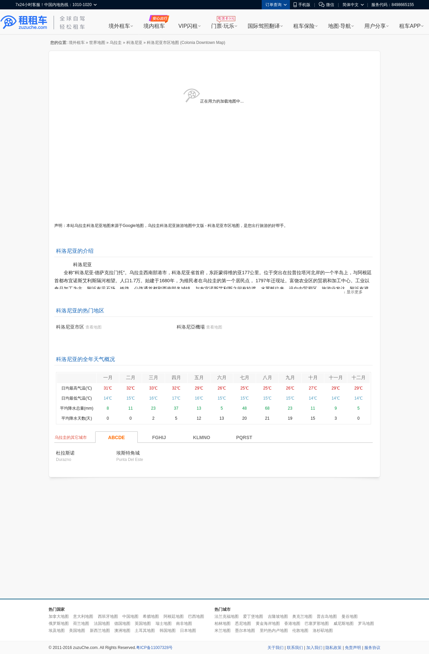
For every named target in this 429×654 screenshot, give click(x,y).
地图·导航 (339, 26)
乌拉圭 (116, 42)
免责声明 (353, 647)
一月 (108, 377)
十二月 (359, 377)
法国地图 (102, 623)
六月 (222, 377)
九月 (290, 377)
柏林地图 (222, 623)
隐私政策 (333, 647)
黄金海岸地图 (268, 623)
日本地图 (188, 630)
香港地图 (292, 623)
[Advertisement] (180, 538)
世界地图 (97, 42)
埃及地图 (57, 630)
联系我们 (295, 647)
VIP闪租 (188, 26)
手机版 (302, 4)
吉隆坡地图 (278, 616)
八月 (267, 377)
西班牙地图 (108, 616)
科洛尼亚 (134, 42)
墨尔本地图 (245, 630)
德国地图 (122, 623)
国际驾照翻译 (264, 26)
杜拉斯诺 (65, 453)
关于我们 (275, 647)
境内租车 (154, 26)
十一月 (336, 377)
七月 (244, 377)
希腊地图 (151, 616)
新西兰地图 (100, 630)
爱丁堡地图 (253, 616)
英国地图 (143, 623)
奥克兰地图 (302, 616)
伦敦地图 (300, 630)
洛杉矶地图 (323, 630)
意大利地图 (83, 616)
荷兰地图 (81, 623)
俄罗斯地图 (59, 623)
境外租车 (119, 26)
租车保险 (304, 26)
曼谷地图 (350, 616)
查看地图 (93, 327)
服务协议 (372, 647)
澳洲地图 (122, 630)
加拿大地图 (59, 616)
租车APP (410, 26)
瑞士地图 (164, 623)
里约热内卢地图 (274, 630)
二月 (130, 377)
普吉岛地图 (327, 616)
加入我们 (314, 647)
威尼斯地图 (343, 623)
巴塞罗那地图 (317, 623)
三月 (153, 377)
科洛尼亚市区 (70, 327)
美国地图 (77, 630)
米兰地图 (222, 630)
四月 (176, 377)
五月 (199, 377)
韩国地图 (168, 630)
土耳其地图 (145, 630)
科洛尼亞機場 (191, 327)
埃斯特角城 (128, 453)
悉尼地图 (243, 623)
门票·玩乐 (222, 26)
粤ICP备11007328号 (154, 647)
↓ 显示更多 (353, 292)
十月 (313, 377)
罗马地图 (366, 623)
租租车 (24, 22)
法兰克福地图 (226, 616)
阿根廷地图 (174, 616)
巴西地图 (196, 616)
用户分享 (375, 26)
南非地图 (184, 623)
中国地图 (130, 616)
